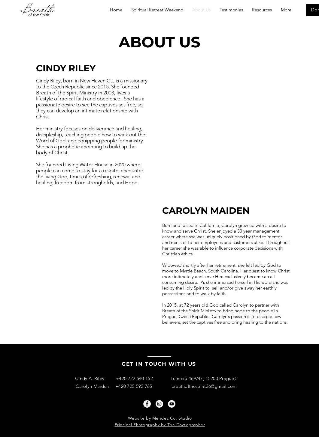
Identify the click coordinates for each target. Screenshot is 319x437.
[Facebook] (147, 404)
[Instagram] (159, 404)
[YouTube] (171, 404)
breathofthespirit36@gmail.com (204, 386)
